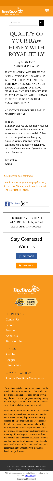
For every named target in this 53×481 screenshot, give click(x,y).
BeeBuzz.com (32, 466)
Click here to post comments (18, 175)
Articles (11, 354)
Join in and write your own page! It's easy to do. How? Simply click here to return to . (25, 186)
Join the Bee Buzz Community (25, 378)
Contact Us (13, 319)
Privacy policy (30, 476)
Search (10, 325)
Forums (10, 330)
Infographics (13, 365)
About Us (12, 336)
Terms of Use (14, 341)
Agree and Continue (26, 479)
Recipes (11, 359)
